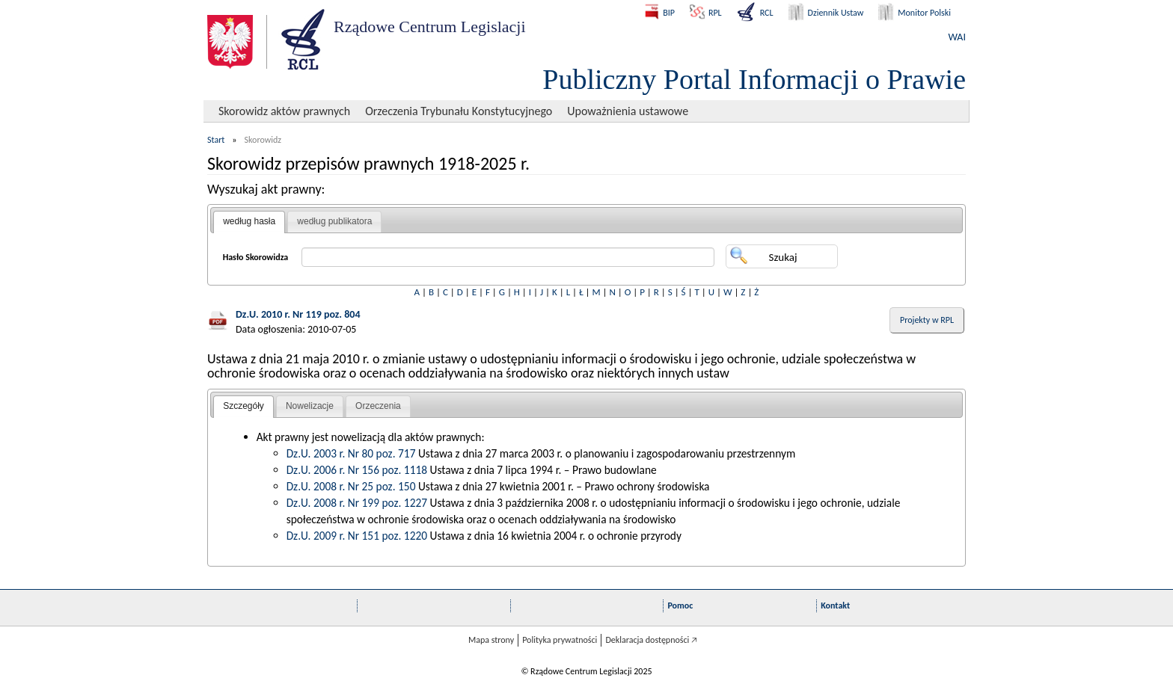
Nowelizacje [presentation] (310, 406)
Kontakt (835, 605)
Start (215, 140)
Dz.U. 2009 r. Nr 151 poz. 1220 (357, 535)
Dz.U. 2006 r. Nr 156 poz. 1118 (357, 470)
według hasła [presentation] (249, 221)
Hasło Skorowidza (256, 257)
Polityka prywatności (559, 640)
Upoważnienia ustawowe (627, 111)
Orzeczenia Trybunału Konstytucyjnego (458, 111)
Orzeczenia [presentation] (378, 406)
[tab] (249, 222)
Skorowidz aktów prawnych (284, 111)
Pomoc (680, 605)
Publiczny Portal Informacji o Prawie (754, 79)
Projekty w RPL (927, 320)
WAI (957, 37)
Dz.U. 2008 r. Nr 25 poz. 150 (351, 486)
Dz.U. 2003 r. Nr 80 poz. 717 (351, 453)
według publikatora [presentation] (334, 221)
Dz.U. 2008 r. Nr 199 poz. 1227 (357, 503)
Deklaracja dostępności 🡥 (651, 640)
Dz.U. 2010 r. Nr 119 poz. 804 (298, 314)
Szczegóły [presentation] (243, 406)
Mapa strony (491, 640)
